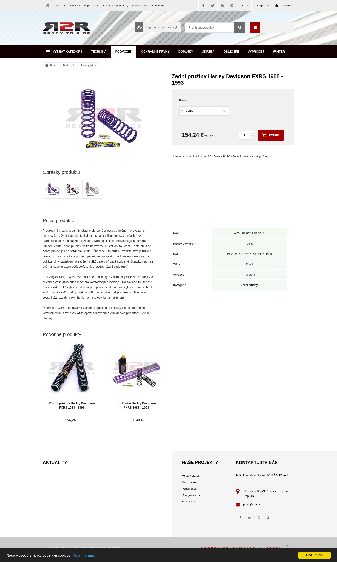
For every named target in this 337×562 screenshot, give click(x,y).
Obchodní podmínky (115, 5)
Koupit (270, 135)
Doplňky (185, 51)
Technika (98, 51)
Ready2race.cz (191, 495)
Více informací (84, 555)
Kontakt (75, 5)
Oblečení (231, 51)
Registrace (263, 5)
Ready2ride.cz (191, 501)
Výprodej (256, 51)
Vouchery (158, 5)
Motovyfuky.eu (191, 475)
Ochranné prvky (155, 51)
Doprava (61, 5)
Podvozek (123, 51)
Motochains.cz (191, 482)
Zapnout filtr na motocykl (156, 27)
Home (53, 65)
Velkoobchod (140, 5)
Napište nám (91, 5)
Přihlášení (283, 5)
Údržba (208, 51)
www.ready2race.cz (269, 547)
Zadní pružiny (89, 65)
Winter (279, 51)
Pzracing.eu (189, 488)
